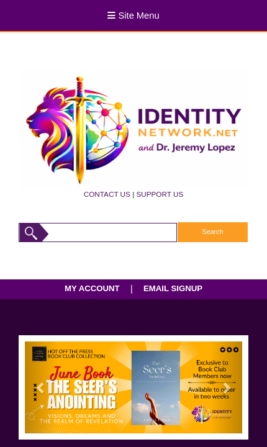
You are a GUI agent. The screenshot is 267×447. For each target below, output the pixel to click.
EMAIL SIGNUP (172, 288)
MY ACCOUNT (92, 288)
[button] (41, 387)
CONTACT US (107, 194)
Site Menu (133, 15)
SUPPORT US (159, 194)
